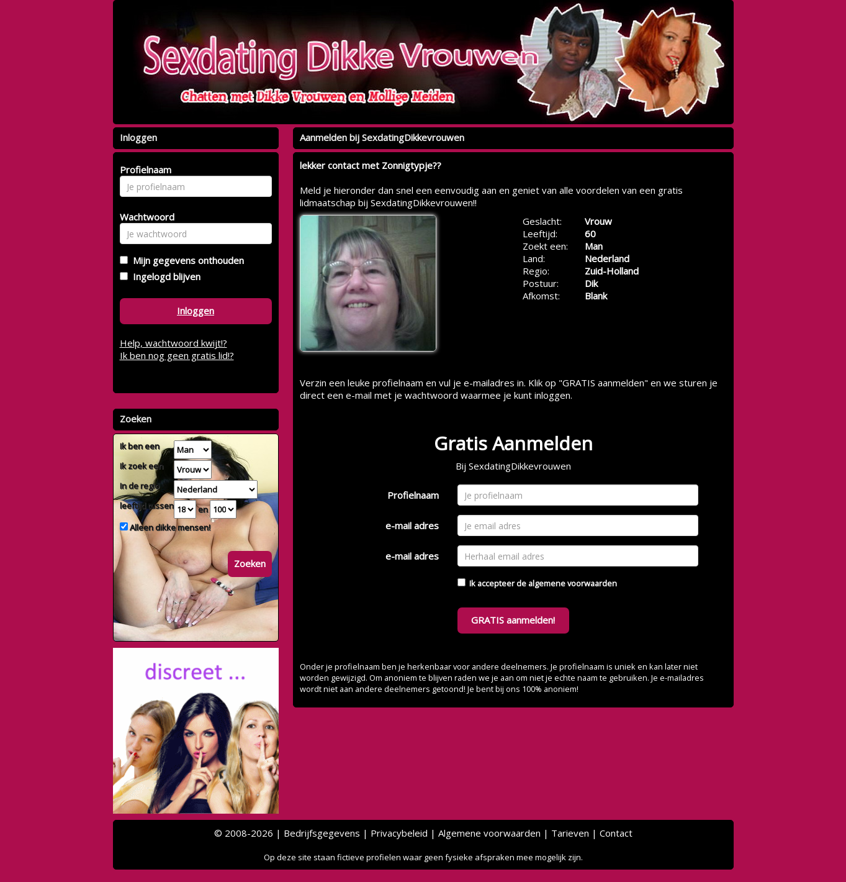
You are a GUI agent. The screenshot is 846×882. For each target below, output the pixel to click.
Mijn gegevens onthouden (186, 260)
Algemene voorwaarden (489, 833)
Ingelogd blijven (164, 276)
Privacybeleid (399, 833)
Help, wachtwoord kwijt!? (173, 343)
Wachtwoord (144, 217)
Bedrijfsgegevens (322, 833)
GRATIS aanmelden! (513, 620)
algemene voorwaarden (572, 583)
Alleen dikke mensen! (169, 527)
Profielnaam (413, 495)
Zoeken (250, 563)
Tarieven (570, 833)
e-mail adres (412, 525)
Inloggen (195, 310)
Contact (616, 833)
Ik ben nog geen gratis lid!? (177, 355)
